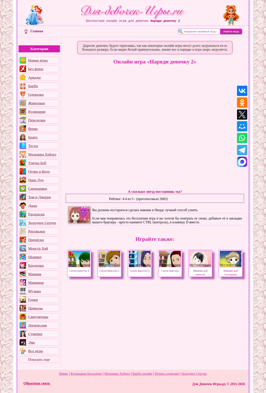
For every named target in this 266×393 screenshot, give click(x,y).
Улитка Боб (37, 163)
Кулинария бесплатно (86, 373)
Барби (33, 86)
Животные (36, 103)
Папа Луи (36, 180)
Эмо (31, 342)
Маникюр (36, 282)
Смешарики (37, 188)
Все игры (35, 351)
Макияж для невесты (200, 270)
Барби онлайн (142, 373)
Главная (33, 31)
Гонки (33, 299)
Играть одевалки (167, 373)
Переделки (36, 120)
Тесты (33, 146)
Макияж (34, 274)
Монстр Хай (38, 248)
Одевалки (36, 94)
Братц (32, 137)
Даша (32, 205)
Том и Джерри (39, 197)
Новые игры (38, 60)
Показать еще (39, 359)
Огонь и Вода (39, 171)
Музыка (34, 291)
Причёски (36, 240)
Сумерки (35, 334)
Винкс (33, 129)
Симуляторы (38, 317)
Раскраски (36, 214)
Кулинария (36, 111)
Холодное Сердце (42, 223)
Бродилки (36, 265)
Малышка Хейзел (42, 154)
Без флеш (35, 69)
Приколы (35, 308)
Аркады (34, 77)
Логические (37, 325)
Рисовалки (36, 231)
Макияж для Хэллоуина (230, 270)
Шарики (34, 257)
